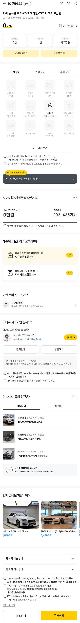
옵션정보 (15, 72)
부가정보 (65, 72)
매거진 (58, 406)
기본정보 (40, 72)
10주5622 (19, 4)
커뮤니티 (21, 406)
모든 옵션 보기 (40, 148)
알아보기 (40, 255)
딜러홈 (69, 337)
